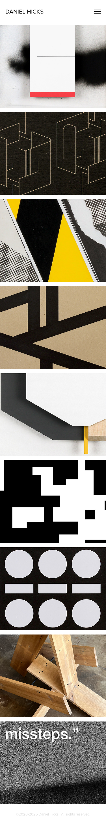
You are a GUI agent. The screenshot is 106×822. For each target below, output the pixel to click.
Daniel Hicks (24, 11)
